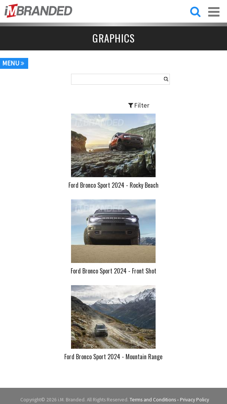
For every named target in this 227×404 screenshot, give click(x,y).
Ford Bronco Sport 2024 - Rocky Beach (113, 185)
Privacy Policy (194, 399)
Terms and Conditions (153, 399)
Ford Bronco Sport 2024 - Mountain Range (113, 356)
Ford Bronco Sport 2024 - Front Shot (113, 270)
